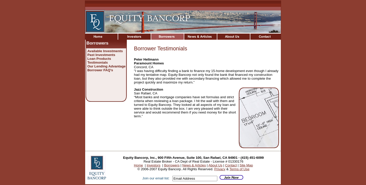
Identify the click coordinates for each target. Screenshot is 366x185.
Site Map (246, 165)
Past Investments (101, 55)
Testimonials (97, 62)
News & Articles (194, 165)
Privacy (219, 169)
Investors (153, 165)
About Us (215, 165)
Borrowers (172, 165)
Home (138, 165)
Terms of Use (240, 169)
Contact (231, 165)
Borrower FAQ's (100, 70)
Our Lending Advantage (106, 66)
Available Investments (105, 51)
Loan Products (99, 59)
